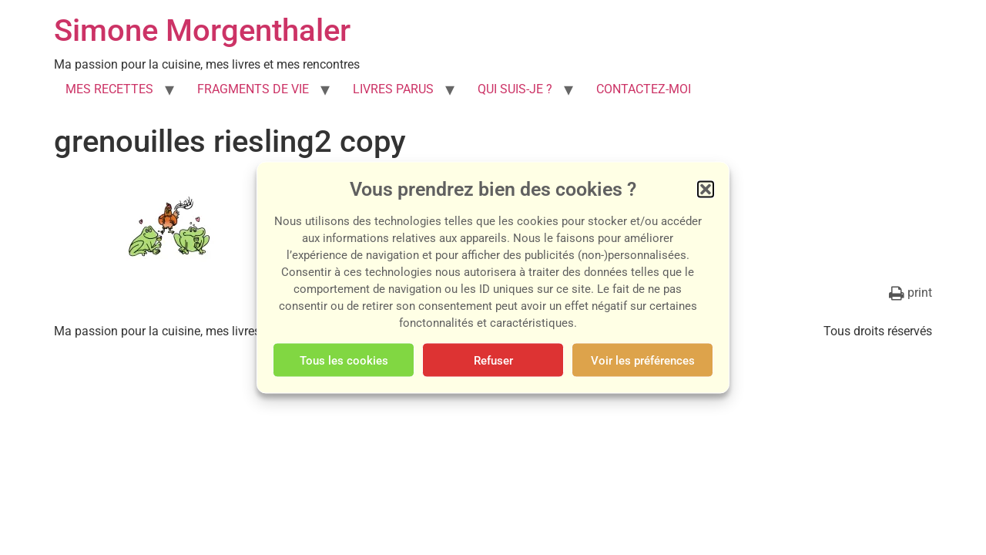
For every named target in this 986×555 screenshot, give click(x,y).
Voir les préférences (643, 360)
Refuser (493, 360)
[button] (705, 189)
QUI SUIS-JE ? (515, 89)
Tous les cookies (344, 360)
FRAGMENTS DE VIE (253, 89)
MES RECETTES (109, 89)
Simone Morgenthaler (202, 30)
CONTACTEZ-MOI (643, 89)
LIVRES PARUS (393, 89)
